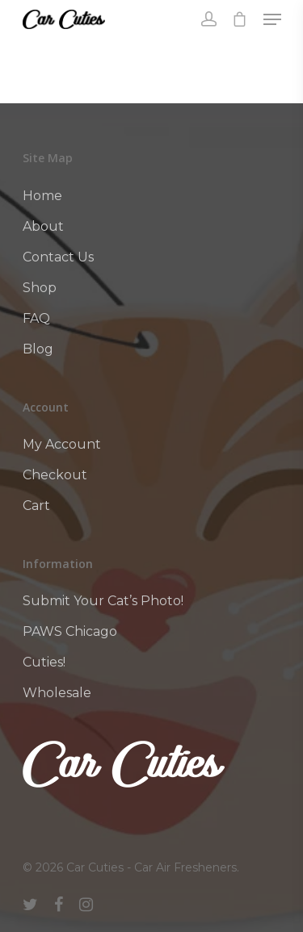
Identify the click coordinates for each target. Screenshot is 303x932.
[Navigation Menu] (272, 19)
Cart (36, 505)
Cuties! (44, 662)
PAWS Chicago (70, 631)
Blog (38, 349)
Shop (40, 287)
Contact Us (58, 257)
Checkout (55, 475)
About (43, 226)
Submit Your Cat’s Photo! (103, 600)
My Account (62, 444)
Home (42, 195)
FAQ (36, 318)
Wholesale (57, 692)
